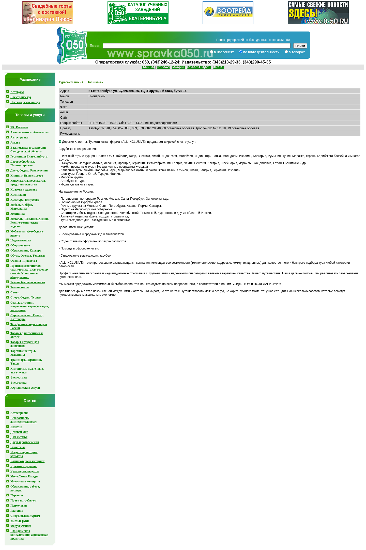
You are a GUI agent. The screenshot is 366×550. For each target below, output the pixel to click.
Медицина (17, 213)
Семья (14, 292)
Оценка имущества (23, 260)
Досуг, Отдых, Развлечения (29, 170)
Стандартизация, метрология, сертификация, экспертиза (29, 306)
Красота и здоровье (23, 189)
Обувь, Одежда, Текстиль (27, 255)
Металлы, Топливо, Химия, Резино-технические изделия (29, 222)
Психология (18, 505)
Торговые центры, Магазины (23, 352)
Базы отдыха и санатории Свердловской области (28, 149)
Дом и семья (18, 437)
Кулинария (18, 194)
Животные (17, 447)
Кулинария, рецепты (24, 471)
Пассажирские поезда (25, 102)
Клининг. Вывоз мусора (26, 175)
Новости (163, 67)
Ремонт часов (19, 287)
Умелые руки (19, 521)
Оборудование (20, 245)
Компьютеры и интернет (27, 461)
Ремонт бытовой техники (27, 282)
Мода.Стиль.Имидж (24, 476)
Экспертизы (18, 377)
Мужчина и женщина (25, 481)
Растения (16, 510)
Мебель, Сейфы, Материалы (21, 206)
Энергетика (18, 382)
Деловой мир (19, 432)
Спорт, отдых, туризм (25, 515)
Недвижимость (20, 240)
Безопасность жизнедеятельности (23, 419)
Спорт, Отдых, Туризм (25, 297)
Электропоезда (20, 97)
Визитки (16, 427)
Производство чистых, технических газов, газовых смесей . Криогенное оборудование (29, 271)
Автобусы (17, 92)
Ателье (15, 142)
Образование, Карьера (25, 250)
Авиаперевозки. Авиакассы (29, 132)
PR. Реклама (19, 127)
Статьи (218, 67)
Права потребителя (23, 500)
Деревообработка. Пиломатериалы (22, 163)
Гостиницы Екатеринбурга (29, 156)
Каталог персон (199, 67)
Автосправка (19, 137)
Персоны (16, 495)
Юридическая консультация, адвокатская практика (29, 534)
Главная (148, 67)
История (178, 67)
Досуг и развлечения (24, 442)
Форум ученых (20, 526)
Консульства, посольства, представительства (28, 182)
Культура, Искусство (24, 199)
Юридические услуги (25, 387)
